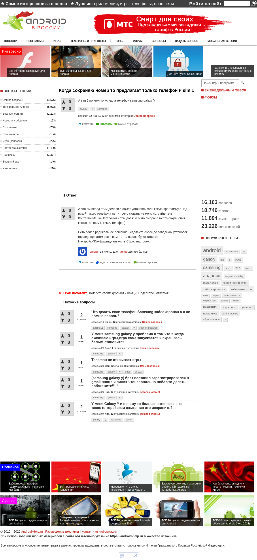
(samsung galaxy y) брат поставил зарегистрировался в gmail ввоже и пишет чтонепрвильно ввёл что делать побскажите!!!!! (140, 382)
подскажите (229, 307)
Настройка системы (15, 147)
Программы (35, 41)
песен (129, 419)
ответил (94, 251)
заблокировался (148, 327)
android (212, 250)
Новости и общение (15, 120)
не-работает (209, 300)
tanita (123, 251)
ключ (205, 295)
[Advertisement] (96, 158)
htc (222, 259)
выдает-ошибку (234, 276)
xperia (248, 268)
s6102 (138, 371)
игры (124, 3)
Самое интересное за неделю (36, 3)
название (116, 419)
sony (228, 268)
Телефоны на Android (16, 106)
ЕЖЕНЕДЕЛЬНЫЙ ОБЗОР (225, 90)
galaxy (83, 109)
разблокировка (230, 313)
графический (210, 283)
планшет (210, 307)
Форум (138, 41)
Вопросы (159, 41)
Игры (57, 41)
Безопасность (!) (13, 113)
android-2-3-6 (232, 251)
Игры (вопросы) (12, 141)
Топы (119, 41)
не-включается (232, 295)
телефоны (141, 3)
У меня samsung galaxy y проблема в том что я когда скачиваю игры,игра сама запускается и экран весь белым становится (137, 338)
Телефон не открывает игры (116, 360)
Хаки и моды (10, 168)
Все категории (17, 91)
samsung (102, 109)
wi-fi (238, 268)
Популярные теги (221, 238)
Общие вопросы (13, 100)
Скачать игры (11, 134)
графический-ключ (235, 282)
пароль (236, 301)
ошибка (224, 301)
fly (244, 251)
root (238, 259)
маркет (216, 295)
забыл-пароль (241, 289)
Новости (10, 41)
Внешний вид (11, 161)
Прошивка (9, 154)
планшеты (164, 3)
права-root (247, 307)
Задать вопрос (186, 41)
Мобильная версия (222, 41)
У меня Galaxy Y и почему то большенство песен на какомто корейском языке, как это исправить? (136, 406)
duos (127, 371)
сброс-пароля (211, 319)
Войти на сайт (205, 3)
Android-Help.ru (32, 531)
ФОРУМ (210, 97)
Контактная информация (99, 531)
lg (229, 260)
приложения (106, 3)
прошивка (210, 313)
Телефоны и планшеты (88, 41)
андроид (98, 327)
